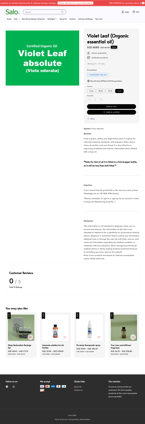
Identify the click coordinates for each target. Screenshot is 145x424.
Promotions (92, 70)
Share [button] (91, 119)
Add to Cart (111, 106)
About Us (63, 19)
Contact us (78, 390)
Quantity (90, 96)
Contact (72, 19)
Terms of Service (61, 419)
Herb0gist (51, 19)
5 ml (91, 91)
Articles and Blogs (85, 19)
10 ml (100, 91)
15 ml (110, 91)
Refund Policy (85, 419)
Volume (89, 86)
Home (9, 19)
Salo (15, 19)
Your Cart (98, 19)
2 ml (119, 91)
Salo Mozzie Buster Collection (33, 19)
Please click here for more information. (78, 3)
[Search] (62, 12)
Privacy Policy (74, 419)
